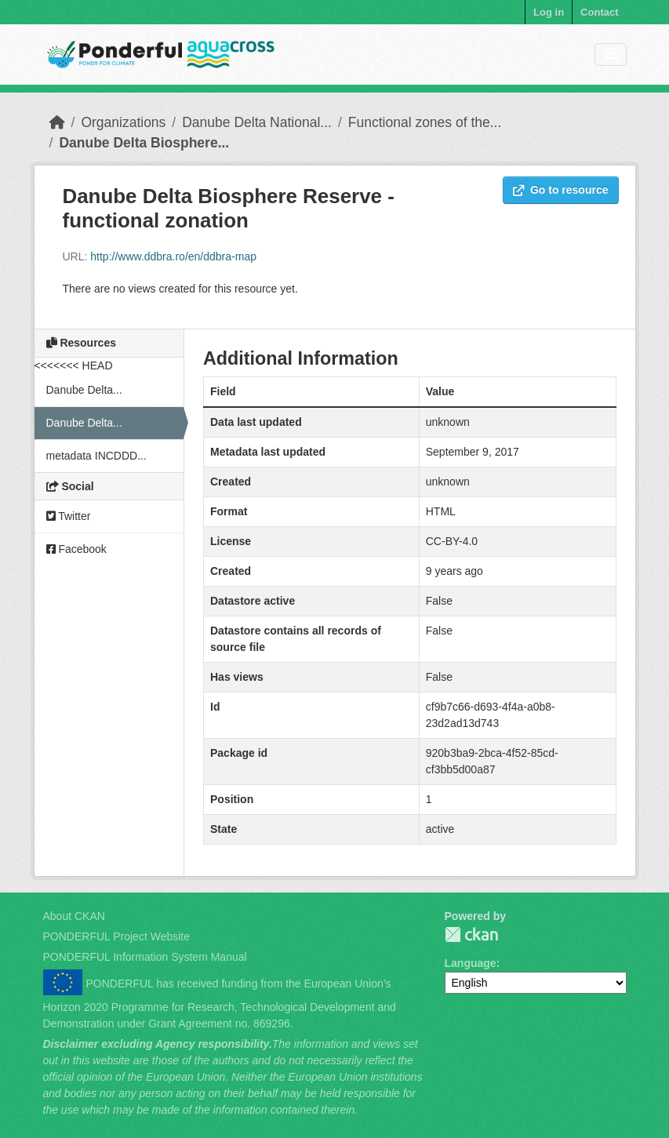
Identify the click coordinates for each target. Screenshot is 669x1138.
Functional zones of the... (425, 122)
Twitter (68, 516)
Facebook (76, 549)
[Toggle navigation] (610, 54)
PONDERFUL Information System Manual (145, 957)
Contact (599, 12)
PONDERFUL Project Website (117, 936)
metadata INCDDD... (96, 455)
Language (470, 963)
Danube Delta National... (257, 122)
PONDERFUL (471, 934)
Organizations (123, 122)
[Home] (57, 122)
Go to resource (561, 190)
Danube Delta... (84, 390)
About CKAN (74, 916)
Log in (548, 12)
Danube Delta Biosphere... (144, 143)
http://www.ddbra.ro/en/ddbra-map (173, 256)
